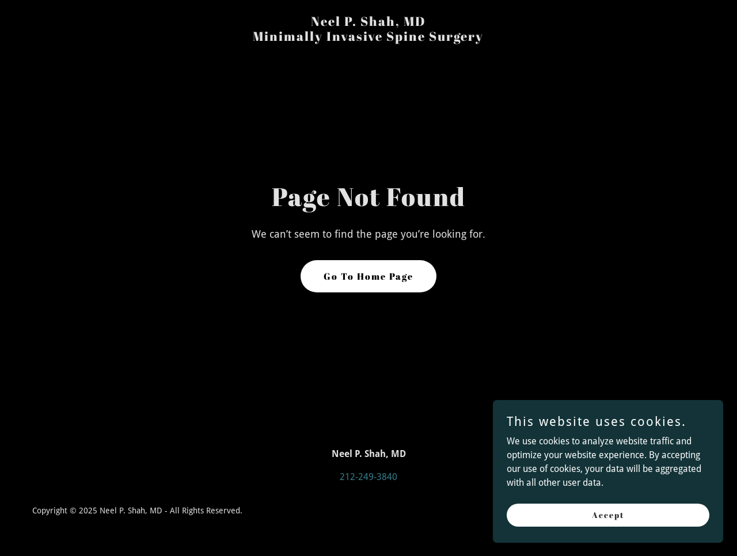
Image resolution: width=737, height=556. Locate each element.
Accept (608, 514)
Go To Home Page (368, 276)
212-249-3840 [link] (368, 476)
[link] (368, 37)
